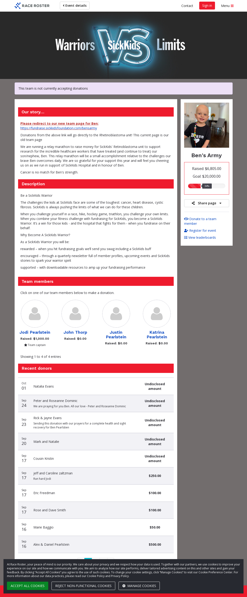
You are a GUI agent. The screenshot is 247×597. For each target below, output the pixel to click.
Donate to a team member (200, 221)
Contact (187, 5)
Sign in (207, 5)
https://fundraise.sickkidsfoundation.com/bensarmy (58, 128)
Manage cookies (139, 586)
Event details (75, 5)
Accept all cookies (28, 586)
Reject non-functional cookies (83, 586)
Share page (206, 203)
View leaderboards (200, 237)
